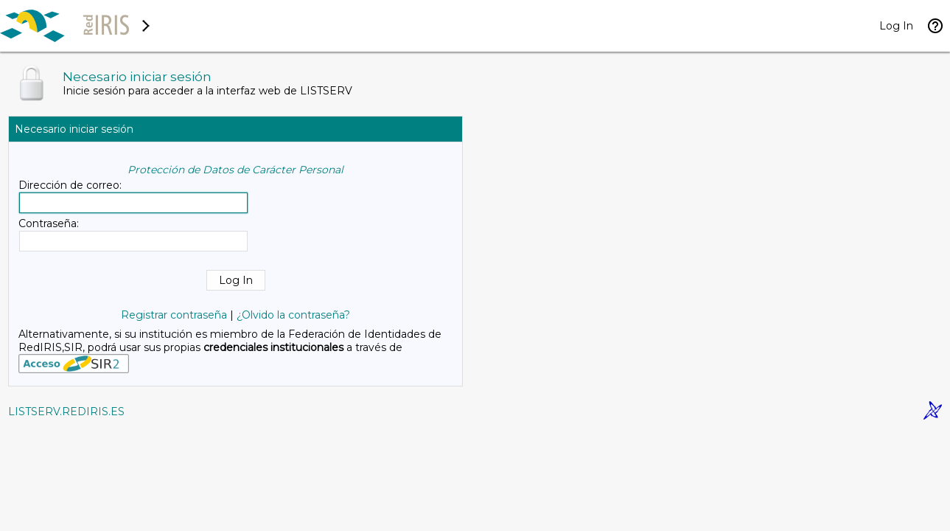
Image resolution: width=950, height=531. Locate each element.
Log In (896, 25)
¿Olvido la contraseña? (293, 315)
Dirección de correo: (70, 185)
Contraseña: (48, 223)
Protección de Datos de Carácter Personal (235, 169)
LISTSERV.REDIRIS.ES (66, 411)
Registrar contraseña (174, 315)
